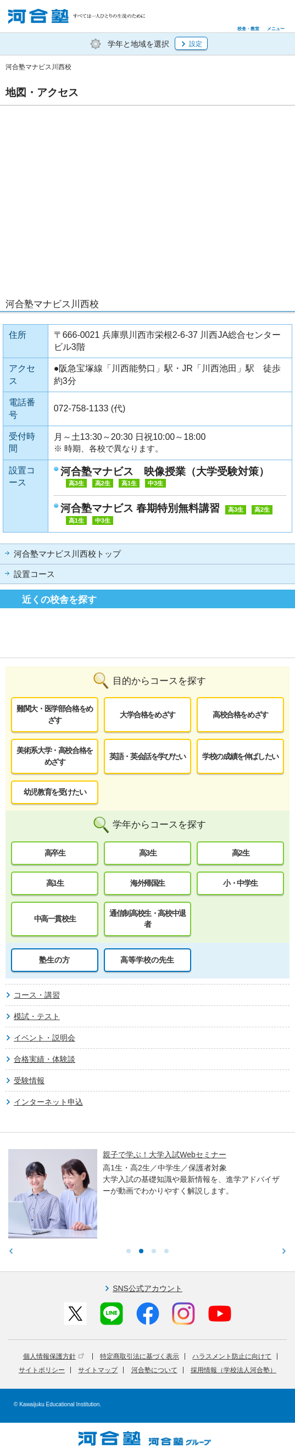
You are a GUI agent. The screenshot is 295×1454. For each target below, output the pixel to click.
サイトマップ (98, 1370)
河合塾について (154, 1370)
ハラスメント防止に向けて (231, 1356)
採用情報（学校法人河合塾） (233, 1370)
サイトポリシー (42, 1370)
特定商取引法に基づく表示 (139, 1356)
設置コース (34, 574)
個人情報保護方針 (53, 1356)
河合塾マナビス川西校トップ (67, 554)
